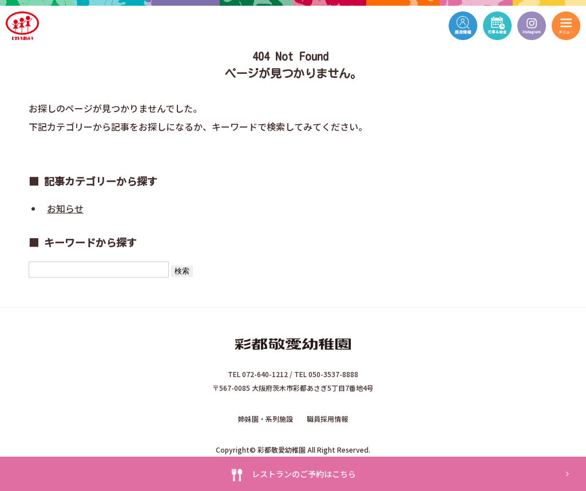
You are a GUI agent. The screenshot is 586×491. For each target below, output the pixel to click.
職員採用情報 (327, 418)
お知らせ (65, 208)
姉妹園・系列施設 (265, 418)
